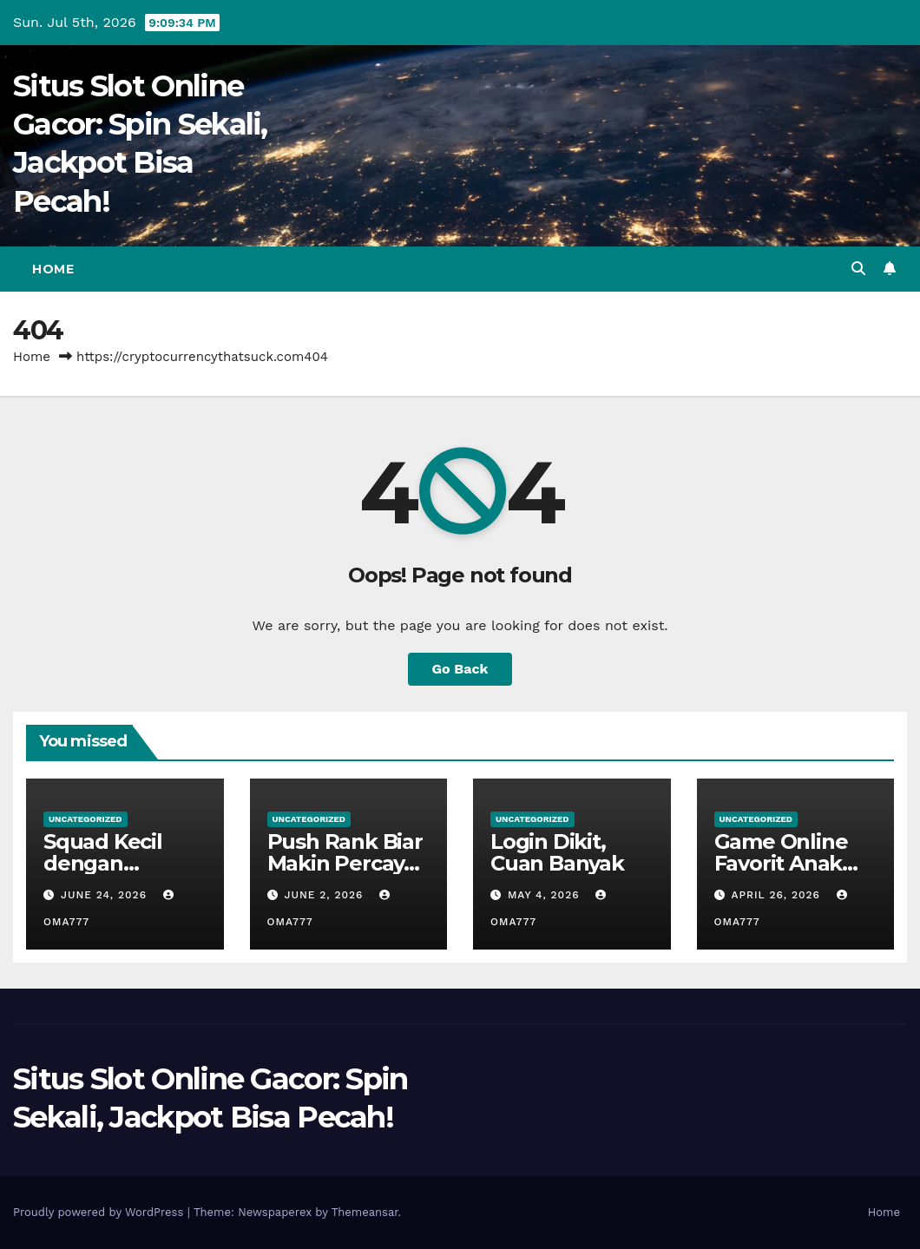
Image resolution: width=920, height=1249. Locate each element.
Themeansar (365, 1212)
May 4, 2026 (546, 895)
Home (53, 269)
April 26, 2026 (777, 895)
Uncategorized (85, 819)
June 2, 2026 (325, 895)
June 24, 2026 (106, 895)
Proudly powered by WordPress (100, 1212)
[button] (858, 268)
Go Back (460, 669)
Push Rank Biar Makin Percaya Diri (345, 863)
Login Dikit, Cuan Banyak (557, 852)
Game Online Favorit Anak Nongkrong (781, 863)
